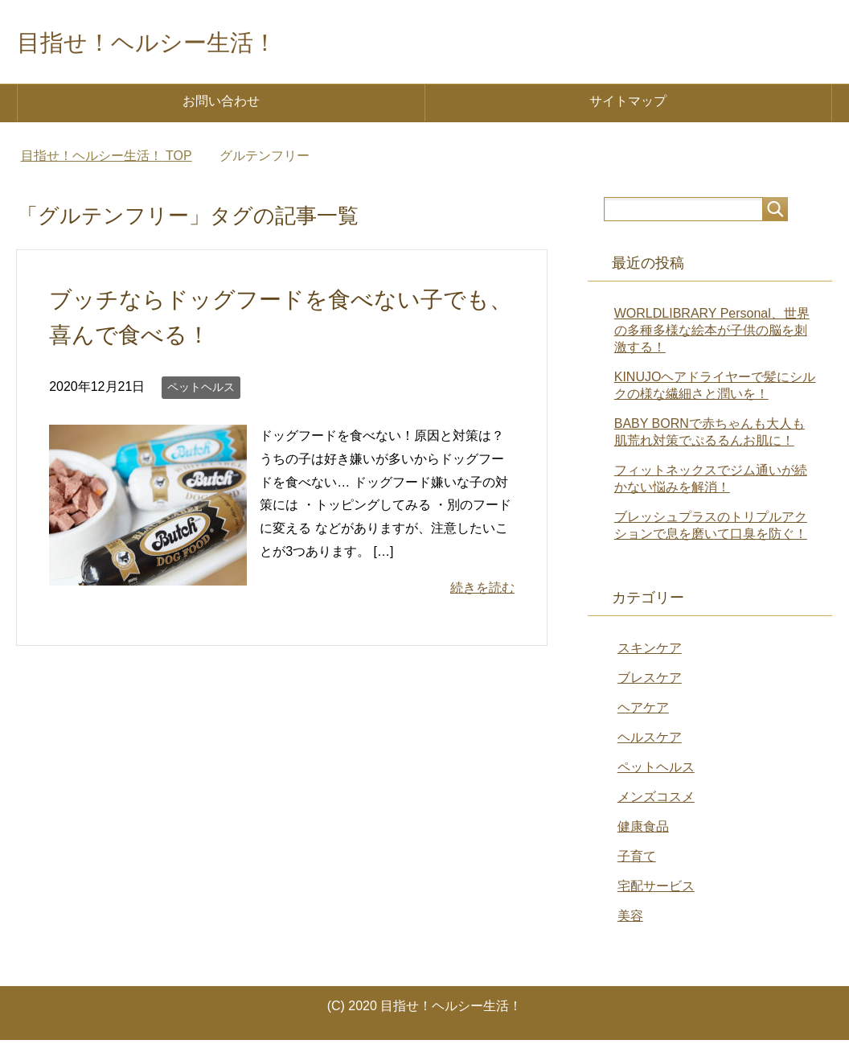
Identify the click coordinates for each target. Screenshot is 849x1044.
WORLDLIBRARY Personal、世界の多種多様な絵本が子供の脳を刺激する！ (712, 334)
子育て (636, 860)
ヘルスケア (649, 741)
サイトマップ (627, 105)
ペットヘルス (201, 390)
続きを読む (482, 591)
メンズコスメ (656, 801)
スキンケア (649, 652)
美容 (630, 920)
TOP (106, 159)
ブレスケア (649, 681)
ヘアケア (643, 711)
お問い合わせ (221, 105)
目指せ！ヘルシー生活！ (177, 43)
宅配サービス (656, 890)
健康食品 (643, 830)
